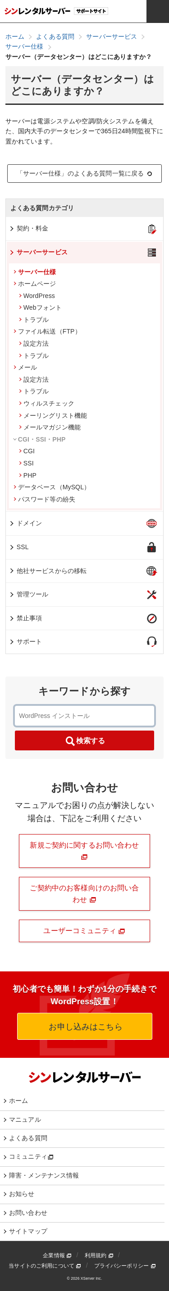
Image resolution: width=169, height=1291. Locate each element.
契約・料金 (29, 228)
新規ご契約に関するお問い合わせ (84, 851)
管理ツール (29, 594)
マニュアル (25, 1119)
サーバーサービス (38, 252)
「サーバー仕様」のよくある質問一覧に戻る (85, 173)
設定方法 (34, 343)
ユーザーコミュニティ (84, 931)
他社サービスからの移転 (48, 570)
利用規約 (99, 1255)
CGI (27, 451)
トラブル (34, 319)
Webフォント (40, 307)
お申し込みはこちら (84, 1026)
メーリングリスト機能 (53, 415)
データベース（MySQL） (52, 487)
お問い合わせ (28, 1212)
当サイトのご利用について (45, 1266)
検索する (84, 741)
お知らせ (22, 1193)
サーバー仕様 (35, 271)
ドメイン (25, 523)
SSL (19, 547)
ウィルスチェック (46, 403)
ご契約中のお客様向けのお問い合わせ (84, 893)
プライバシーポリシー (125, 1266)
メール (25, 367)
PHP (28, 475)
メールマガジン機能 (50, 427)
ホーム (18, 1100)
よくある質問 (28, 1138)
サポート (25, 641)
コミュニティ (31, 1156)
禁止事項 (25, 618)
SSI (26, 463)
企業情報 (57, 1255)
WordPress (37, 295)
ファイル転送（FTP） (47, 331)
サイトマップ (28, 1231)
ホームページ (35, 283)
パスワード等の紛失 (44, 499)
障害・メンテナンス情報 (44, 1175)
